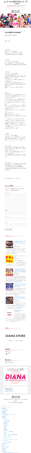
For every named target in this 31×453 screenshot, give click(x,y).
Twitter (12, 11)
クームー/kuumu (7, 436)
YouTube (15, 11)
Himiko (5, 426)
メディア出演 (5, 410)
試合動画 (4, 411)
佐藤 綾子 (6, 422)
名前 (6, 210)
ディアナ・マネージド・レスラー (11, 439)
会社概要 (4, 451)
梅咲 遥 (5, 423)
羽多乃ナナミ (7, 425)
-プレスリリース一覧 (9, 391)
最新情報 (4, 408)
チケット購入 (5, 440)
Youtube (3, 449)
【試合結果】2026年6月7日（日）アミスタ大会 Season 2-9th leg (20, 298)
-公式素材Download (8, 389)
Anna (5, 437)
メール (18, 11)
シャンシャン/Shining (8, 431)
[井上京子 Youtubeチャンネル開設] (9, 259)
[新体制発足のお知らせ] (9, 313)
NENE (5, 433)
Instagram (4, 448)
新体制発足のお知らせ (18, 310)
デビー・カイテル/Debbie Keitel (10, 434)
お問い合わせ (5, 443)
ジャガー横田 (7, 420)
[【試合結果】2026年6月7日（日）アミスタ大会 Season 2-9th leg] (9, 300)
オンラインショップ (6, 407)
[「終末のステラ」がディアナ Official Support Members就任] (9, 287)
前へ (22, 30)
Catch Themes (20, 402)
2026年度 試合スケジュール (10, 414)
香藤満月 (6, 429)
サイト (6, 222)
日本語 (9, 352)
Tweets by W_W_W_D (9, 362)
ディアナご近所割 (7, 442)
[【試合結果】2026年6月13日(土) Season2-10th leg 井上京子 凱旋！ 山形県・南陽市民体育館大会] (9, 272)
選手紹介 (4, 417)
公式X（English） (5, 446)
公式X (3, 445)
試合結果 (4, 416)
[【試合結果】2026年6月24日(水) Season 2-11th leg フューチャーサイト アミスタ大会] (9, 244)
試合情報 (4, 413)
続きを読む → (15, 253)
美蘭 (5, 428)
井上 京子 (6, 419)
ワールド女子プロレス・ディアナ (17, 3)
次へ (25, 30)
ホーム (3, 405)
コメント (7, 193)
